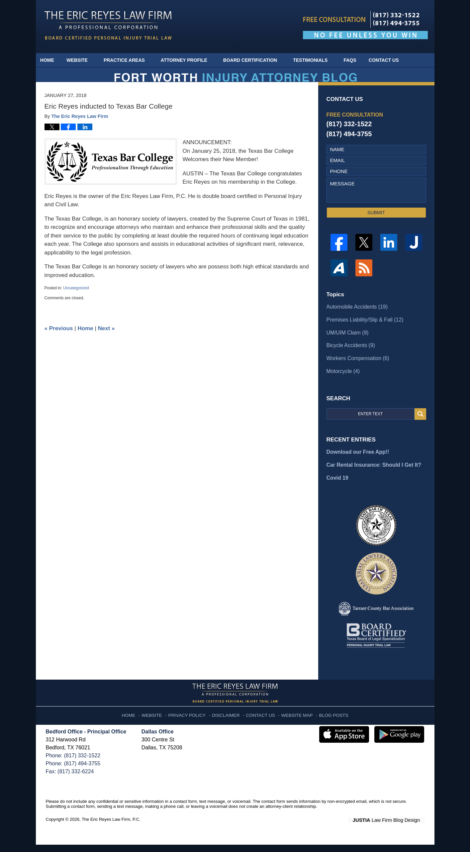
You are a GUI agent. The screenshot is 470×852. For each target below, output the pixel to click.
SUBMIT (376, 224)
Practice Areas (131, 60)
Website (84, 60)
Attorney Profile (191, 60)
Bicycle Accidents (349, 355)
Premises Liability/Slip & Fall (363, 330)
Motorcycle (342, 380)
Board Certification (257, 60)
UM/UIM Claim (346, 343)
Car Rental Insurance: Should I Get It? (371, 473)
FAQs (357, 60)
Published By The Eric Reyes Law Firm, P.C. (365, 25)
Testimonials (317, 60)
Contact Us (394, 60)
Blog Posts (327, 721)
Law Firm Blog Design (392, 827)
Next (106, 340)
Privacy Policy (192, 721)
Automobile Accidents (355, 318)
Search (420, 423)
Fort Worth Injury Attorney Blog (108, 25)
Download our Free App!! (356, 461)
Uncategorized (76, 300)
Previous (59, 340)
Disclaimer (228, 721)
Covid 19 (337, 486)
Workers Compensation (356, 368)
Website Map (293, 721)
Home (51, 60)
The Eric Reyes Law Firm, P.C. (111, 826)
